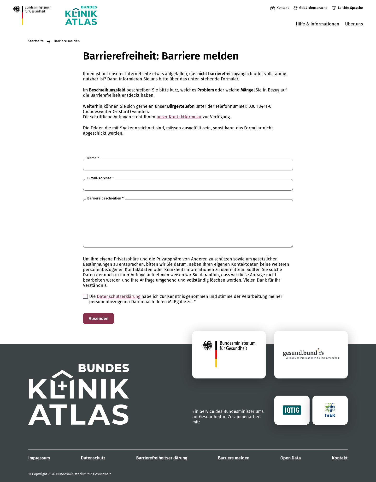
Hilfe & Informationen (317, 24)
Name (93, 158)
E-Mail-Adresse (100, 178)
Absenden (98, 318)
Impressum (39, 458)
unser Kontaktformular (179, 117)
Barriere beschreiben (105, 198)
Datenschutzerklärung (119, 296)
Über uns (354, 24)
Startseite (36, 41)
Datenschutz (93, 458)
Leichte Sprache (350, 8)
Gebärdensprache (313, 8)
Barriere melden (67, 41)
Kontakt (282, 8)
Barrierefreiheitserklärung (161, 458)
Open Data (290, 458)
